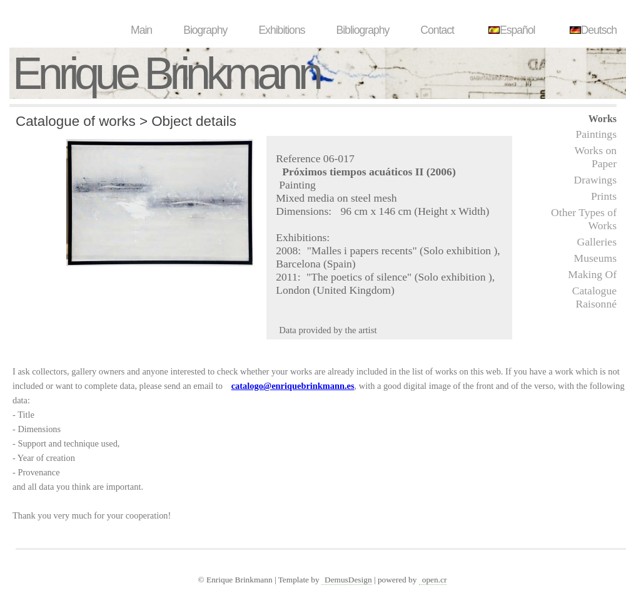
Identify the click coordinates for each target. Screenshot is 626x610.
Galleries (597, 241)
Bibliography (362, 30)
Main (141, 30)
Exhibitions (281, 30)
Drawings (595, 179)
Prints (604, 196)
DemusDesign (348, 579)
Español (510, 30)
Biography (205, 30)
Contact (437, 30)
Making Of (592, 274)
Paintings (596, 134)
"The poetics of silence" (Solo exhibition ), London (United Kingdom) (386, 283)
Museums (595, 258)
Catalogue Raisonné (594, 297)
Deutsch (592, 30)
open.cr (434, 579)
